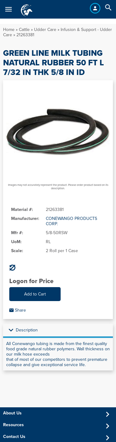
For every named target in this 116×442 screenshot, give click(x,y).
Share (17, 310)
